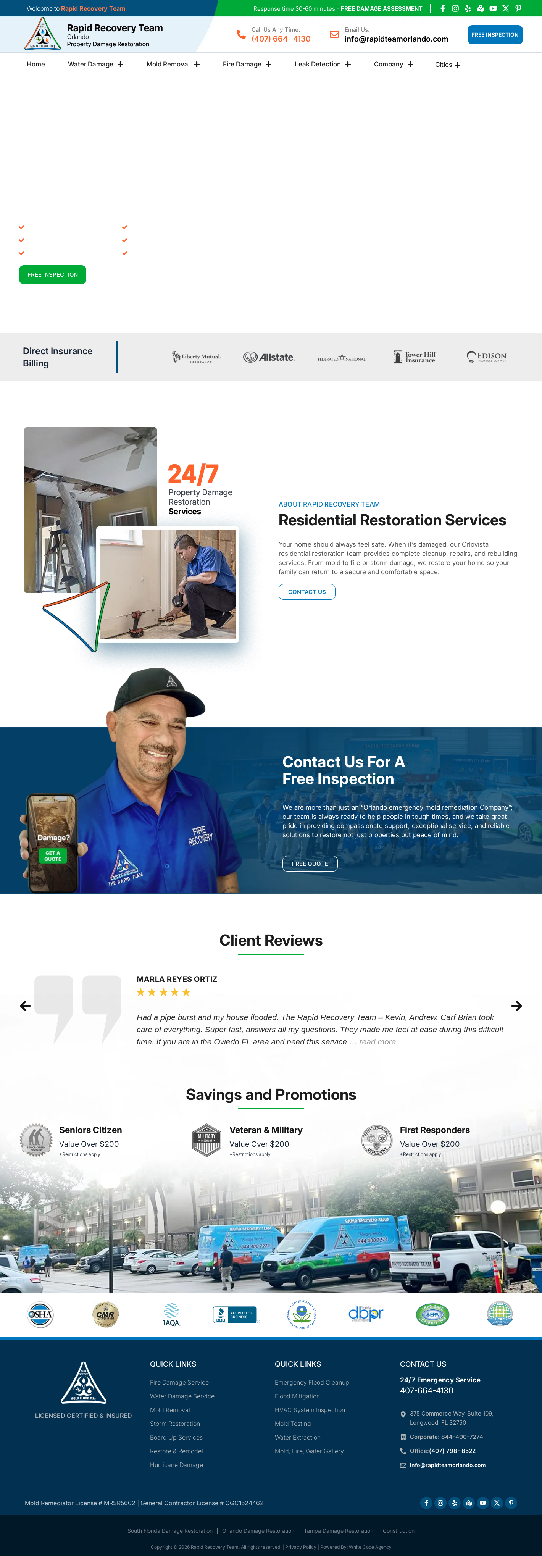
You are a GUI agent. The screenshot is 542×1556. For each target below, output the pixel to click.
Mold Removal (173, 64)
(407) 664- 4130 (281, 39)
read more (378, 1041)
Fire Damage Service (179, 1382)
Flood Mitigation (297, 1396)
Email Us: (357, 29)
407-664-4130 (426, 1390)
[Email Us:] (334, 34)
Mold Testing (293, 1423)
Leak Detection (323, 64)
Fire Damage (247, 64)
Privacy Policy (300, 1547)
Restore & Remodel (176, 1451)
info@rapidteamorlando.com (396, 39)
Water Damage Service (182, 1396)
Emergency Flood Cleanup (312, 1382)
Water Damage (96, 64)
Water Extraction (298, 1437)
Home (36, 64)
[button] (25, 1006)
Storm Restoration (175, 1423)
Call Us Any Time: (276, 29)
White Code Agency (370, 1547)
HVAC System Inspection (310, 1410)
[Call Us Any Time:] (241, 34)
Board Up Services (176, 1437)
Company (394, 64)
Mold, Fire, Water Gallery (309, 1451)
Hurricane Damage (176, 1465)
